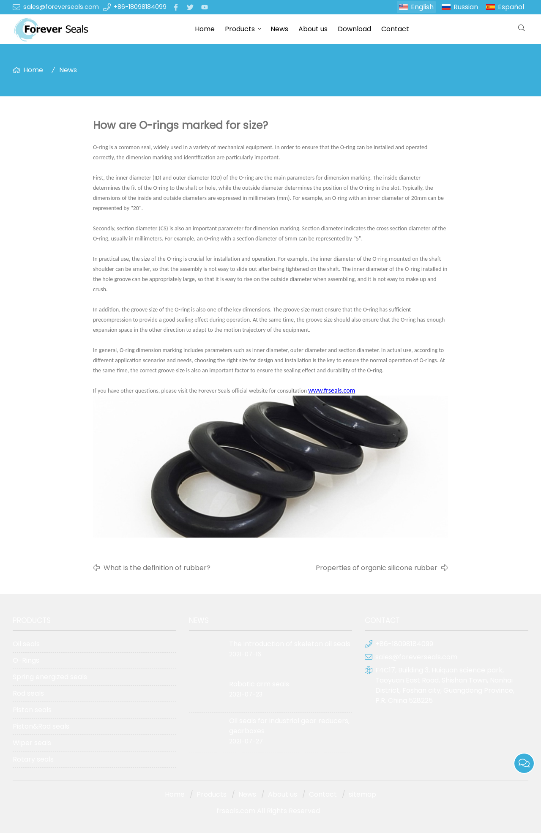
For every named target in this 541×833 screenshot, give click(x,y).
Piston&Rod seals (41, 726)
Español (511, 7)
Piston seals (32, 710)
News (279, 29)
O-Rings (26, 660)
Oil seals (26, 644)
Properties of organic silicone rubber (376, 568)
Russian (466, 7)
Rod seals (28, 693)
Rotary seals (33, 759)
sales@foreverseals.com (61, 7)
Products (240, 29)
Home (205, 29)
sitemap (362, 794)
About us (313, 29)
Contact (395, 29)
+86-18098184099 (140, 7)
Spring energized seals (50, 677)
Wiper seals (32, 743)
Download (354, 29)
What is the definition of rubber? (157, 568)
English (422, 7)
